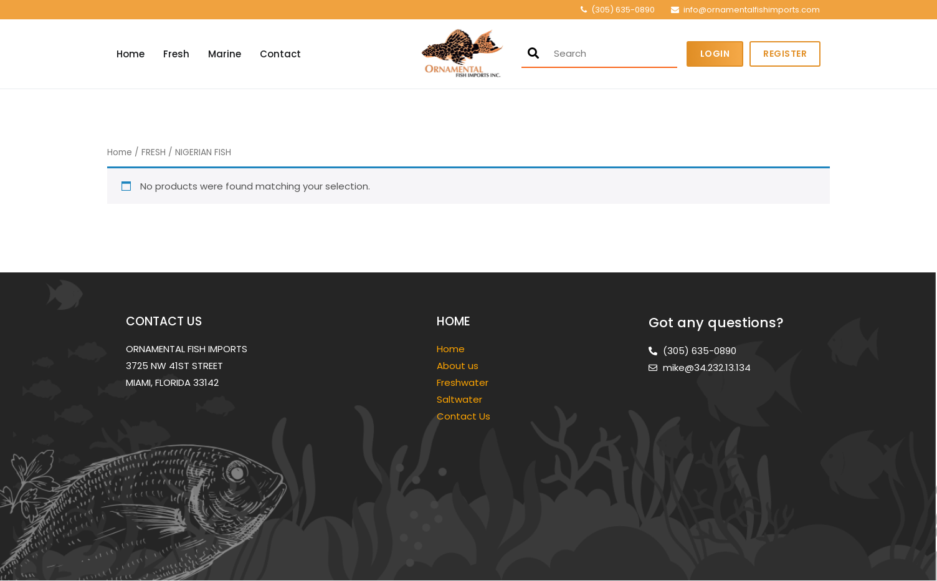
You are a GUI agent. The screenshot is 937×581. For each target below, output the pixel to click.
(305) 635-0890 (623, 10)
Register (785, 53)
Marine (224, 53)
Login (715, 53)
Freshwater (464, 382)
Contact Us (463, 416)
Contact (280, 53)
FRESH (153, 152)
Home (131, 53)
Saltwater (461, 399)
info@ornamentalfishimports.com (751, 10)
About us (457, 365)
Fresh (176, 53)
